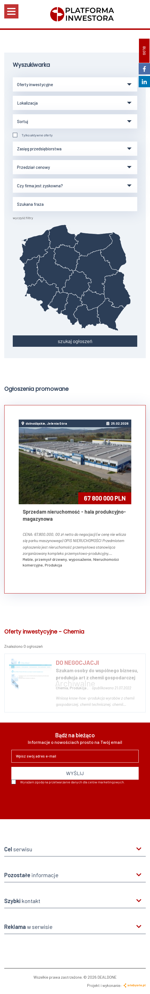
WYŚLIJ (75, 773)
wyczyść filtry (23, 218)
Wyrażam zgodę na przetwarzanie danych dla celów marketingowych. (68, 782)
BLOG (144, 50)
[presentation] (54, 799)
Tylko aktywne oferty (33, 135)
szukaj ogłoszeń (75, 341)
